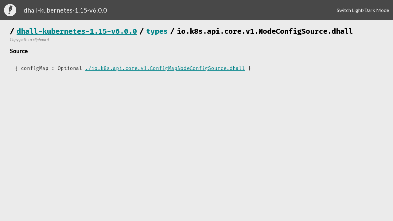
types (157, 31)
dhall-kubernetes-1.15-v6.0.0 (77, 31)
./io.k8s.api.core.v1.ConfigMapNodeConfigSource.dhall (165, 68)
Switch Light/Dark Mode (363, 10)
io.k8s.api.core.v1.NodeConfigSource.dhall (265, 31)
